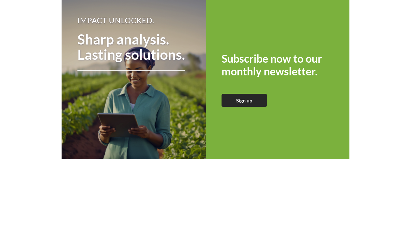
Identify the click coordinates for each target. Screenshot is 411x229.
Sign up (244, 100)
